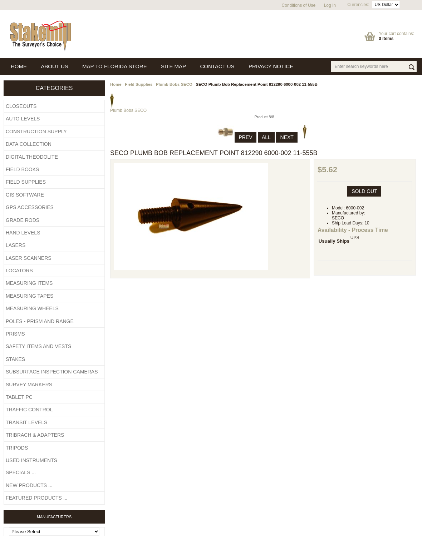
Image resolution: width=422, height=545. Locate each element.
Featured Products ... (36, 498)
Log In (330, 5)
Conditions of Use (299, 5)
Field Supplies (138, 84)
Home (116, 84)
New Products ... (29, 485)
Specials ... (21, 472)
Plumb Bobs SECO (174, 84)
